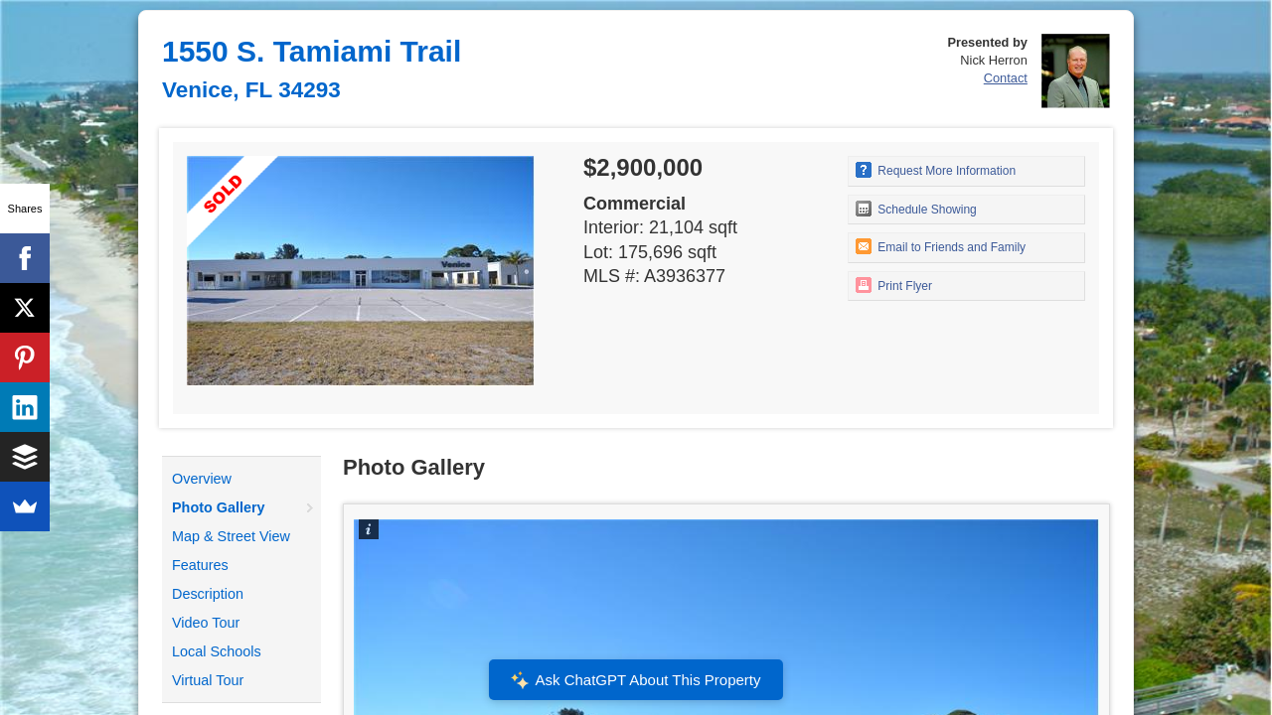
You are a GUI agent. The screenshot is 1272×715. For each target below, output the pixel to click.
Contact (1006, 78)
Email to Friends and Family (941, 246)
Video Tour (205, 623)
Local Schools (216, 651)
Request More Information (936, 170)
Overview (202, 479)
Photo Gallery (218, 507)
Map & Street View (231, 536)
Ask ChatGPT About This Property (636, 680)
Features (200, 565)
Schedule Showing (916, 208)
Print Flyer (894, 285)
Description (207, 594)
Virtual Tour (207, 680)
